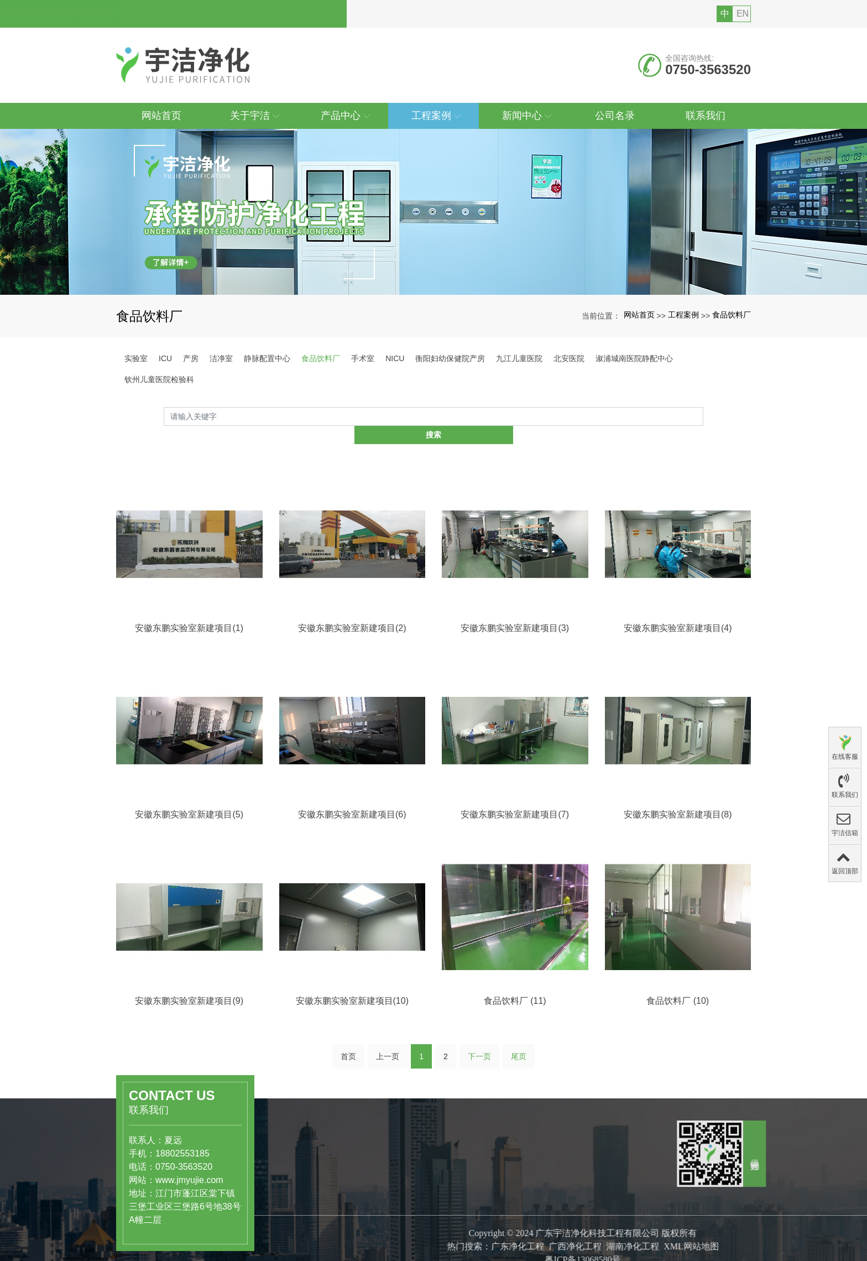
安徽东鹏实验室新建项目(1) (189, 741)
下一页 (479, 1059)
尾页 (518, 1059)
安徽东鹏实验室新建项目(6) (352, 928)
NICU (394, 358)
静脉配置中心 (267, 358)
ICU (165, 358)
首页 (348, 1059)
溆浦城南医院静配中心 (634, 358)
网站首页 (639, 314)
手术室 (362, 358)
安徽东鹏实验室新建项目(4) (678, 741)
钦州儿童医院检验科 (159, 379)
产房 (191, 358)
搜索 (703, 415)
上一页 (387, 1059)
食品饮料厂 (731, 314)
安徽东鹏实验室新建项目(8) (678, 928)
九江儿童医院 (519, 358)
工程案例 (683, 314)
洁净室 (221, 358)
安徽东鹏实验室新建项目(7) (515, 928)
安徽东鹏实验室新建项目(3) (515, 741)
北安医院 (568, 358)
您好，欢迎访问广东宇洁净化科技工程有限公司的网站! (243, 13)
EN (743, 13)
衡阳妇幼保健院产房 (450, 358)
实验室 (136, 358)
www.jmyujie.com (74, 1163)
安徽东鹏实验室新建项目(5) (189, 928)
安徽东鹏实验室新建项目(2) (352, 741)
